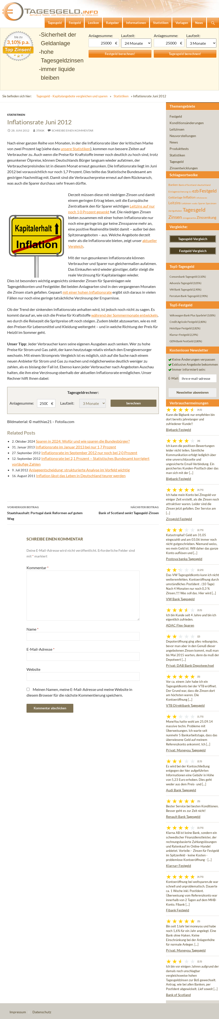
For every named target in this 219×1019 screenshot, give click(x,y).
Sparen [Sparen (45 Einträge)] (201, 203)
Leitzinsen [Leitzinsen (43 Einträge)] (186, 203)
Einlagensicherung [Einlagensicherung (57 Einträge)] (178, 191)
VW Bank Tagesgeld (180, 599)
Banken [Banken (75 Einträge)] (173, 185)
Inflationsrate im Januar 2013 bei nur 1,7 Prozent (76, 447)
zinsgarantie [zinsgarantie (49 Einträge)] (189, 217)
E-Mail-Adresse (40, 649)
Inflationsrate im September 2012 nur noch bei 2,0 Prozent (89, 452)
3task (40, 130)
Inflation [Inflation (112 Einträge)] (189, 197)
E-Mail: (173, 378)
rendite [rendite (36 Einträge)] (195, 203)
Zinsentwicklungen (184, 168)
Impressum (18, 1012)
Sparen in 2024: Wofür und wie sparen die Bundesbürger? (83, 441)
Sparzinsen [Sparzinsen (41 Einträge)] (211, 203)
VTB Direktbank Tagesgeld (185, 705)
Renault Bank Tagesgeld (183, 817)
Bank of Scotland (178, 995)
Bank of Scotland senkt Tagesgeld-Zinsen (121, 509)
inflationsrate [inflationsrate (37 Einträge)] (201, 198)
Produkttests (179, 149)
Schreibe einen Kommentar (72, 130)
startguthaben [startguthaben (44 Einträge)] (175, 210)
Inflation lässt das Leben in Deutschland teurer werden (81, 475)
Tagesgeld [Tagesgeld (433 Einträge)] (194, 209)
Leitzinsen (177, 129)
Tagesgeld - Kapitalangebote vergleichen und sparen (71, 96)
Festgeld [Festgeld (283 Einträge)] (208, 190)
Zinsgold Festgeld (179, 519)
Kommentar (37, 567)
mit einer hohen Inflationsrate (87, 292)
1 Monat (136, 43)
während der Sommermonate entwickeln (124, 315)
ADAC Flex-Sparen (180, 625)
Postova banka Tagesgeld (184, 559)
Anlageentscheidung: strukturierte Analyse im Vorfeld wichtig (79, 470)
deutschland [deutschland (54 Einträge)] (204, 184)
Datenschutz (41, 1012)
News (174, 142)
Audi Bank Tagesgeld (181, 790)
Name (32, 629)
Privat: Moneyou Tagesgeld (186, 750)
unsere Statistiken (75, 148)
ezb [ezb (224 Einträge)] (195, 190)
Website (33, 669)
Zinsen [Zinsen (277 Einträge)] (175, 217)
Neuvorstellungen (183, 136)
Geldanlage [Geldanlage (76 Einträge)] (175, 197)
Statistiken (121, 96)
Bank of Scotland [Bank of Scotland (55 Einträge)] (188, 184)
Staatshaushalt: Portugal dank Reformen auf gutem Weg (45, 512)
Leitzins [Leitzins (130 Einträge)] (174, 203)
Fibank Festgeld (177, 910)
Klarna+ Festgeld (178, 866)
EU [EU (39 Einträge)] (190, 192)
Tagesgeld (177, 162)
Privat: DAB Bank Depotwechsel (190, 665)
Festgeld (176, 116)
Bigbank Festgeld (178, 430)
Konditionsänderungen (187, 123)
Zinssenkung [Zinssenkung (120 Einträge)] (206, 217)
